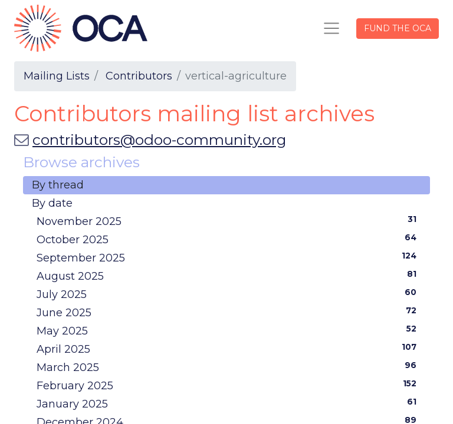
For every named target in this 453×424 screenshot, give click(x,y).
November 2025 (229, 221)
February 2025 (229, 385)
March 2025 (229, 367)
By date (52, 203)
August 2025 (229, 276)
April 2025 (229, 349)
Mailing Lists (57, 75)
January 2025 (229, 403)
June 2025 (229, 312)
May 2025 (229, 330)
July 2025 (229, 294)
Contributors (139, 75)
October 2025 (229, 239)
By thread (58, 184)
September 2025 (229, 257)
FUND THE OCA (397, 28)
